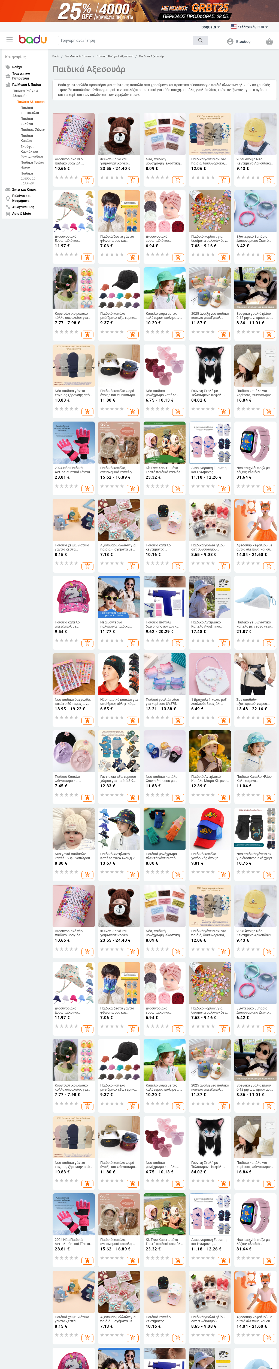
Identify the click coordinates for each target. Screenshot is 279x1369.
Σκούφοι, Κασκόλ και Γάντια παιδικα (32, 151)
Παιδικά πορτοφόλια (30, 110)
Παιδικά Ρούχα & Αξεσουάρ (25, 93)
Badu (55, 56)
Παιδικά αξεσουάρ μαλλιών (28, 178)
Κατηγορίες (15, 57)
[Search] (125, 40)
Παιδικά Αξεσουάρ (31, 102)
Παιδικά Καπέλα (27, 138)
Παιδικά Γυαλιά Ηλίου (32, 165)
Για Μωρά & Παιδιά (78, 56)
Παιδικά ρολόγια (27, 121)
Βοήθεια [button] (210, 27)
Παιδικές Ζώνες (33, 130)
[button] (9, 39)
